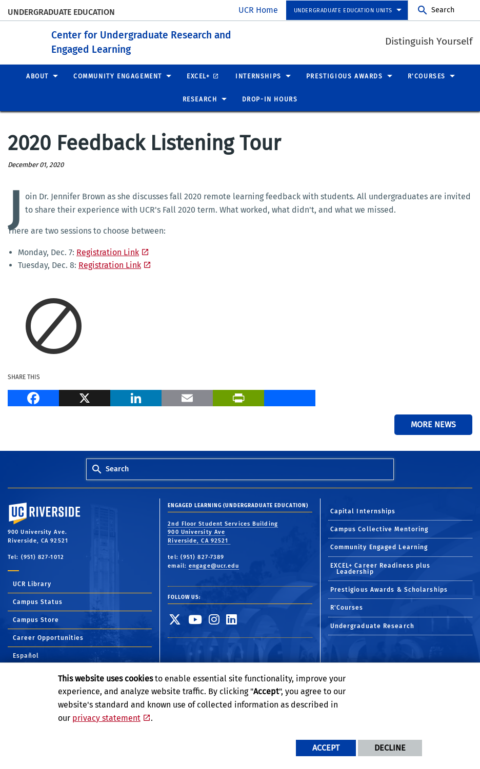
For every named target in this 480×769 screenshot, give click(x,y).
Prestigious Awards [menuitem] (344, 75)
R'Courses (347, 607)
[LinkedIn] (136, 396)
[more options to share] (289, 396)
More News (433, 424)
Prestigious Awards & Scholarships (389, 589)
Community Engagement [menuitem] (117, 75)
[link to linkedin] (231, 619)
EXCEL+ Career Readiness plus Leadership (380, 568)
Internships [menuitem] (258, 75)
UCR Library (32, 583)
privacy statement (106, 718)
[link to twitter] (175, 619)
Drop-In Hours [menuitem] (270, 99)
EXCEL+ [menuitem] (198, 75)
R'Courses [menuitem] (427, 75)
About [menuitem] (37, 75)
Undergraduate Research (372, 625)
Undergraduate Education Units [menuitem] (343, 10)
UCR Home (258, 10)
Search (442, 10)
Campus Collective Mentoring (379, 529)
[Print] (238, 396)
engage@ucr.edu (214, 565)
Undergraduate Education (61, 12)
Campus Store (36, 619)
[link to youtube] (195, 619)
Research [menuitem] (200, 99)
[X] (84, 396)
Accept (325, 748)
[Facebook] (33, 396)
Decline (390, 748)
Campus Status (38, 601)
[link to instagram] (214, 619)
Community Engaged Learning (379, 547)
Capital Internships (363, 510)
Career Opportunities (48, 637)
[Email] (187, 396)
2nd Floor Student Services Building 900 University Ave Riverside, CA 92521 (223, 532)
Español (26, 655)
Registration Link (107, 252)
